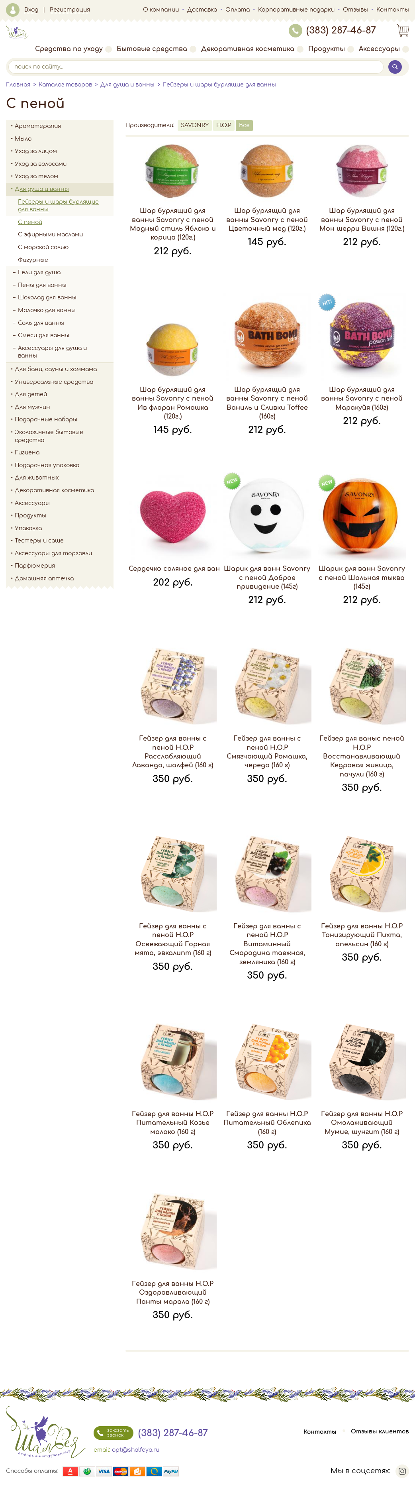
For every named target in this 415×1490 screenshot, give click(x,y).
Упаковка (64, 528)
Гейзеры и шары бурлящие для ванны (219, 85)
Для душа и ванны (127, 85)
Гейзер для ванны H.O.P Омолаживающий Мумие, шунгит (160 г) (362, 1123)
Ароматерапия (64, 126)
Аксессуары (384, 49)
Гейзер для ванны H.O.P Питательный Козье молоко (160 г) (172, 1123)
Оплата (237, 10)
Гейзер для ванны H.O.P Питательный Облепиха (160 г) (267, 1123)
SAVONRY (195, 125)
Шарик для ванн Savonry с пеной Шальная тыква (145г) (362, 577)
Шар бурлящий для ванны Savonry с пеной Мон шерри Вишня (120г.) (361, 219)
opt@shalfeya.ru (135, 1450)
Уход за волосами (64, 164)
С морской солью (43, 247)
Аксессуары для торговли (53, 553)
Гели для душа (39, 272)
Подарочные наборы (64, 419)
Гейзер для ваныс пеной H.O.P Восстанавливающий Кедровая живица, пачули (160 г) (361, 756)
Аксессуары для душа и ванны (52, 352)
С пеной (30, 222)
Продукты (331, 49)
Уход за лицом (64, 151)
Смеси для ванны (43, 335)
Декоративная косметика (252, 49)
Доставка (202, 10)
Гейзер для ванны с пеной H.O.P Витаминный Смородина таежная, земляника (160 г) (267, 944)
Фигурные (33, 260)
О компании (161, 10)
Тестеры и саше (39, 541)
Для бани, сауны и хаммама (56, 369)
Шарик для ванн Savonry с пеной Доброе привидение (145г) (267, 577)
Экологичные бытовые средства (64, 436)
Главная (18, 85)
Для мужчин (64, 407)
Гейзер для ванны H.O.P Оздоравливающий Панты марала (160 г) (172, 1292)
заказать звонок (111, 1433)
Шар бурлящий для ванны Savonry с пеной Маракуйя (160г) (362, 398)
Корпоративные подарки (296, 10)
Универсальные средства (64, 382)
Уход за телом (64, 176)
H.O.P (223, 125)
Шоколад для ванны (47, 298)
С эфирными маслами (50, 235)
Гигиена (64, 452)
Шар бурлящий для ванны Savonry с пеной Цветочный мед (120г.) (267, 219)
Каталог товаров (65, 85)
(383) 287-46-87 (332, 30)
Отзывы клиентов (380, 1432)
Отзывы (355, 10)
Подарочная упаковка (47, 465)
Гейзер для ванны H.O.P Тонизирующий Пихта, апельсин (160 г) (362, 935)
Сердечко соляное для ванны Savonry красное (209, 568)
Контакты (392, 10)
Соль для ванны (66, 323)
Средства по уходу (73, 49)
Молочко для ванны (47, 310)
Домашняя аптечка (64, 578)
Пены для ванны (42, 285)
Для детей (64, 394)
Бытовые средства (156, 49)
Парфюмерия (35, 566)
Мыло (64, 139)
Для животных (37, 478)
